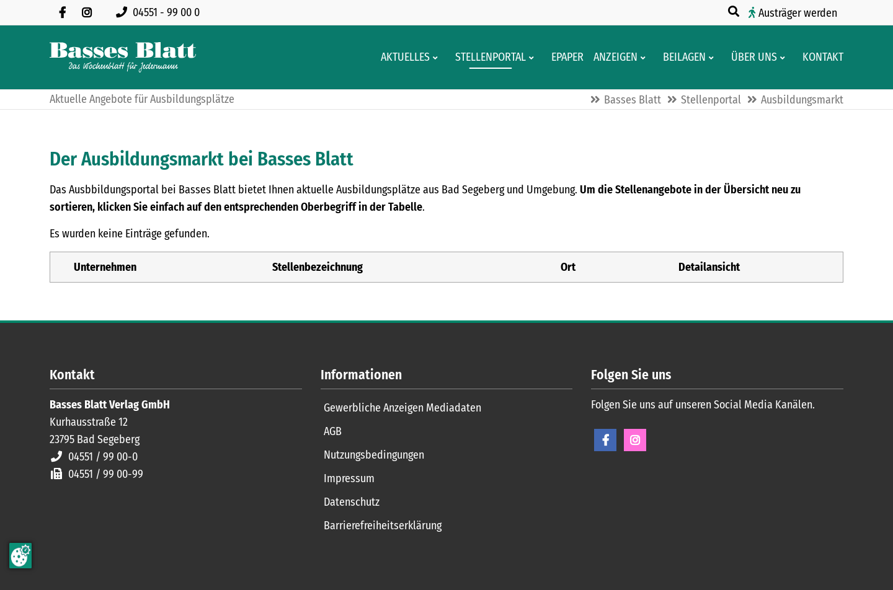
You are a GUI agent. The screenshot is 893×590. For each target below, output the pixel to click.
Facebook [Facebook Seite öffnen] (605, 440)
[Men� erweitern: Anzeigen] (645, 58)
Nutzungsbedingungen (374, 455)
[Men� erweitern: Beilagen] (713, 58)
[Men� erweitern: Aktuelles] (437, 58)
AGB (333, 431)
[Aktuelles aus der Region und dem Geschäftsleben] (401, 57)
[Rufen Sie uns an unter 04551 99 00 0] (160, 12)
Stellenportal (711, 100)
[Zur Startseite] (123, 57)
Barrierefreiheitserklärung (383, 525)
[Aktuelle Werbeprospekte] (680, 57)
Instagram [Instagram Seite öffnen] (635, 440)
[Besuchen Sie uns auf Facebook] (62, 12)
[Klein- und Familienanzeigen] (612, 57)
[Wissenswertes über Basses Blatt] (750, 57)
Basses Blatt (632, 100)
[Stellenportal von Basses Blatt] (487, 57)
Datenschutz (352, 502)
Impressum (349, 478)
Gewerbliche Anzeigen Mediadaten (402, 408)
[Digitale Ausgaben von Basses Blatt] (564, 57)
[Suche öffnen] (734, 12)
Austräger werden (797, 13)
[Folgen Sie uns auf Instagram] (86, 12)
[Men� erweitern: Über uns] (785, 58)
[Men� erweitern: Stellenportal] (533, 58)
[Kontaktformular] (819, 57)
